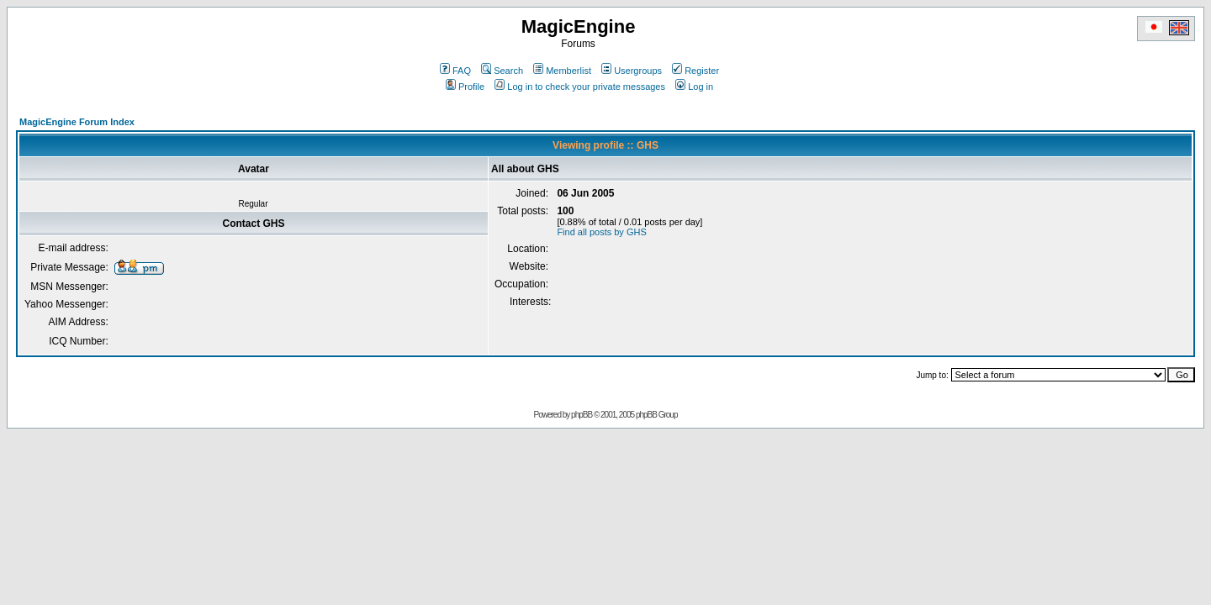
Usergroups (631, 71)
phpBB (581, 414)
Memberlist (562, 71)
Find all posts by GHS (601, 232)
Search (502, 71)
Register (695, 71)
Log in (694, 87)
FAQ (455, 71)
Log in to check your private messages (579, 87)
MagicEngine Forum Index (77, 122)
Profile (465, 87)
